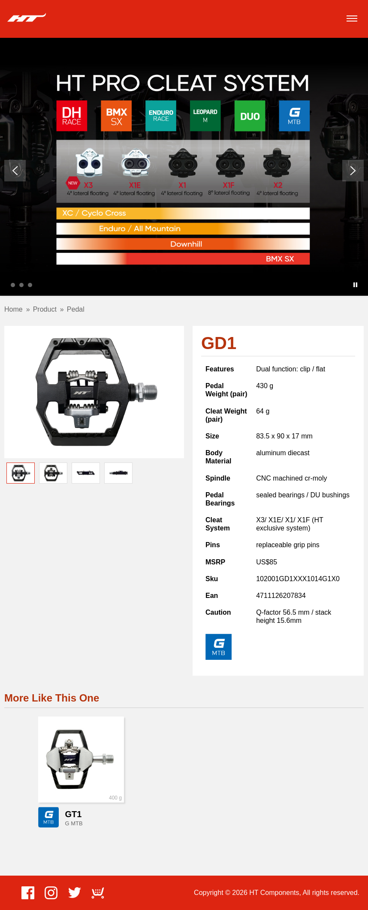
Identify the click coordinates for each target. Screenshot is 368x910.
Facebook (27, 892)
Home (13, 309)
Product (45, 309)
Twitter (74, 892)
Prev (15, 170)
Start (349, 284)
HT (26, 18)
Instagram (51, 892)
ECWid (97, 892)
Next (353, 170)
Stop (355, 284)
